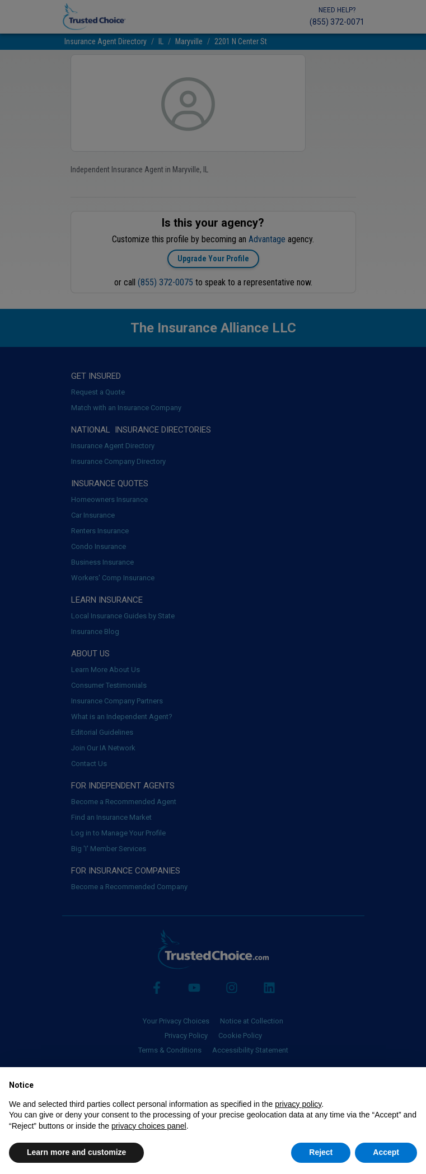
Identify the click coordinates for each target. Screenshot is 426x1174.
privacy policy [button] (298, 1104)
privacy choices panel (148, 1125)
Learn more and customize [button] (76, 1152)
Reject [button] (321, 1152)
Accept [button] (386, 1152)
